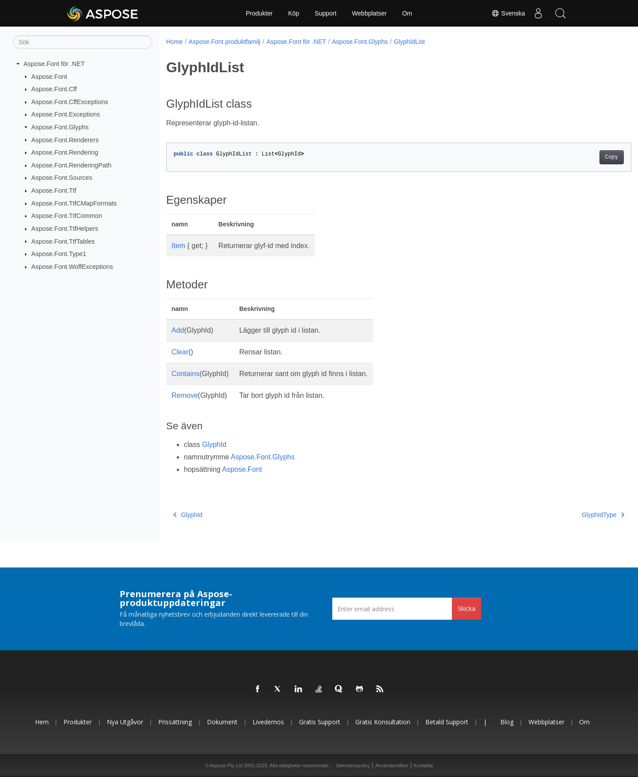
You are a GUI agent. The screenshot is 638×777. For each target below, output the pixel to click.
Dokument (222, 722)
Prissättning (175, 722)
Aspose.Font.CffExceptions (69, 101)
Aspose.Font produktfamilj (225, 41)
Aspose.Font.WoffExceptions (72, 266)
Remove (184, 395)
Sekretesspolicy (353, 765)
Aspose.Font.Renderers (65, 139)
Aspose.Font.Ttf (54, 190)
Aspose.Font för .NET (54, 63)
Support (325, 13)
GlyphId (214, 444)
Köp (293, 13)
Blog (507, 722)
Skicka (466, 608)
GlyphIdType (570, 514)
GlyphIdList (409, 41)
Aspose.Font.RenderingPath (71, 165)
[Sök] (82, 42)
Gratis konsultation (382, 722)
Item (178, 245)
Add (177, 330)
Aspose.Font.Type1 (58, 253)
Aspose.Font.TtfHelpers (64, 228)
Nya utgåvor (125, 722)
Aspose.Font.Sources (62, 177)
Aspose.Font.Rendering (64, 152)
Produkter (259, 13)
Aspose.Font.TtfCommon (66, 215)
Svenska (508, 13)
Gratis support (319, 722)
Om (407, 13)
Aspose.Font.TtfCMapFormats (74, 203)
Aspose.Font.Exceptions (65, 114)
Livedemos (268, 722)
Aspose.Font (49, 76)
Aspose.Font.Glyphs (60, 127)
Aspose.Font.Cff (54, 89)
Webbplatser (369, 13)
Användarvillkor (391, 765)
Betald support (446, 722)
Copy (579, 157)
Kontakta (423, 765)
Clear (179, 352)
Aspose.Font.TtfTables (63, 241)
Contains (185, 373)
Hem (42, 722)
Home (174, 41)
